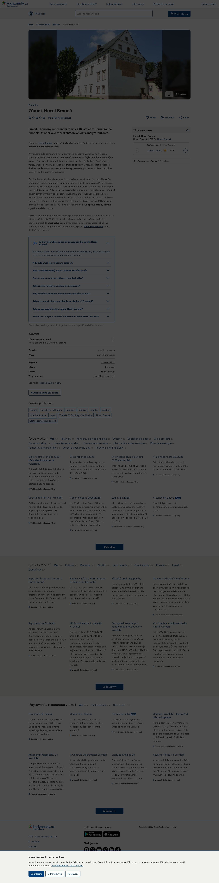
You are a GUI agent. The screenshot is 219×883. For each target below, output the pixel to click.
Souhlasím (36, 873)
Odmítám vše (55, 873)
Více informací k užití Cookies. (67, 865)
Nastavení (73, 873)
